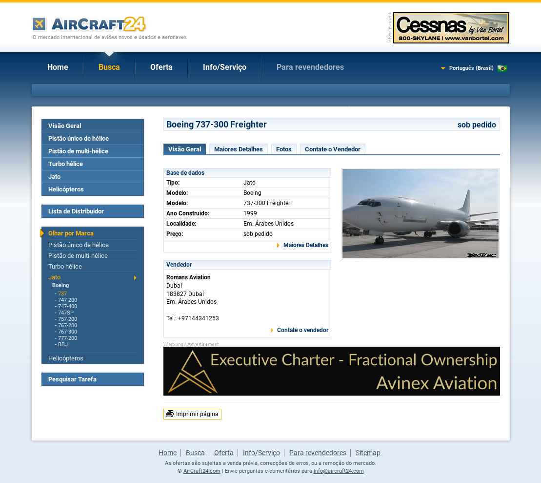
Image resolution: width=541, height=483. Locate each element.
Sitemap (368, 453)
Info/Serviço (224, 67)
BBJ (63, 344)
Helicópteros (66, 189)
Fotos (284, 149)
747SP (66, 313)
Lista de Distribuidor (76, 211)
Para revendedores (310, 67)
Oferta (161, 67)
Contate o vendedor (302, 330)
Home (57, 67)
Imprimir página (197, 414)
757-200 (67, 319)
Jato (54, 176)
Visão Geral (64, 125)
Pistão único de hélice (78, 138)
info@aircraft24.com (339, 471)
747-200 (67, 300)
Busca (109, 67)
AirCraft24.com (201, 471)
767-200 (67, 325)
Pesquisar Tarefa (72, 379)
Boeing (60, 285)
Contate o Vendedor (333, 149)
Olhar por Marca (71, 233)
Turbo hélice (65, 164)
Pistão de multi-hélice (78, 151)
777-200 (67, 338)
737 (62, 294)
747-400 (67, 306)
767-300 (67, 332)
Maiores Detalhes (238, 149)
